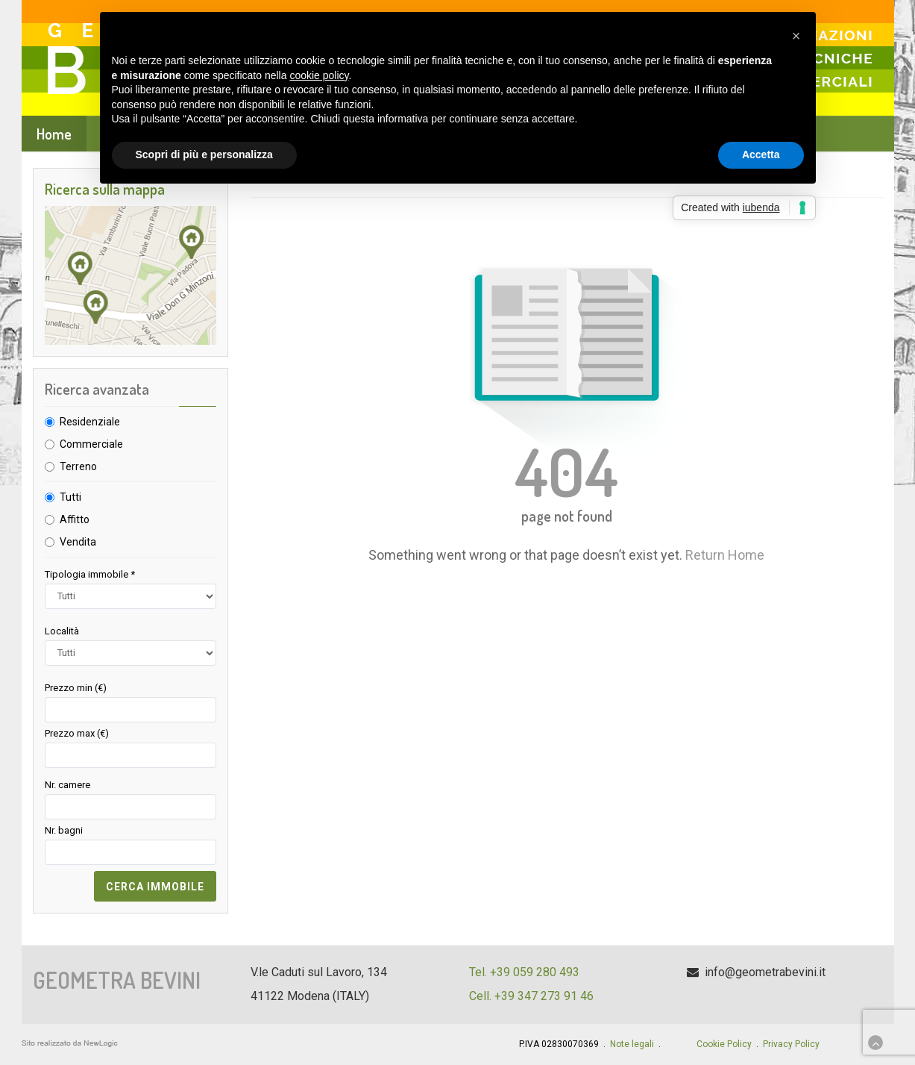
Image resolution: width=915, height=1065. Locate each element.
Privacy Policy (791, 1044)
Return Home (724, 555)
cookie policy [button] (318, 75)
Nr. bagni (64, 830)
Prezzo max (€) (77, 733)
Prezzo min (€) (76, 687)
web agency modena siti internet (70, 1043)
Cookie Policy (724, 1044)
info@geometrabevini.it (765, 972)
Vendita (78, 542)
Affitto (74, 519)
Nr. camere (67, 784)
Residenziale (90, 422)
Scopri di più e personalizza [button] (204, 154)
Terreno (78, 466)
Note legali (632, 1044)
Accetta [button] (761, 154)
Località (62, 631)
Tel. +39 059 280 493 (524, 972)
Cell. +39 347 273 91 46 (531, 996)
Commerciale (91, 444)
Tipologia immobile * (90, 574)
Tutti (70, 497)
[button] (796, 36)
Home (54, 133)
